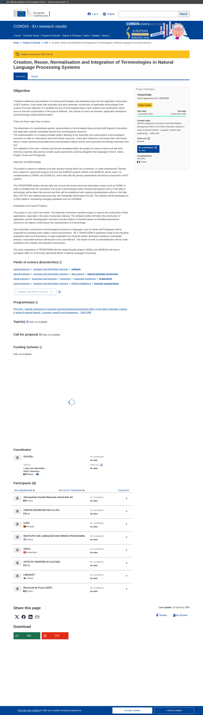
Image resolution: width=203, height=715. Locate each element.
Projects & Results (51, 35)
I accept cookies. (132, 710)
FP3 (46, 43)
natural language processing (102, 274)
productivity (105, 279)
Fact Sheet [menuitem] (20, 76)
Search (105, 35)
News (86, 35)
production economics (85, 279)
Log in (92, 14)
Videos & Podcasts (71, 35)
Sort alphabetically (23, 490)
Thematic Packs (31, 35)
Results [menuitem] (34, 76)
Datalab (95, 35)
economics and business (44, 279)
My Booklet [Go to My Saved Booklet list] (180, 615)
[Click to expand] (126, 498)
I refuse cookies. (174, 710)
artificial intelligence (81, 283)
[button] (108, 14)
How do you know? (58, 2)
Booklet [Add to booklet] (162, 614)
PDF (57, 635)
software (76, 269)
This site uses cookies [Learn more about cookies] (29, 710)
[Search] (183, 14)
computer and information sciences (50, 269)
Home (18, 35)
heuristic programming (106, 283)
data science (77, 274)
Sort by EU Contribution (71, 490)
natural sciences (22, 269)
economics (65, 279)
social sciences (21, 279)
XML (29, 635)
